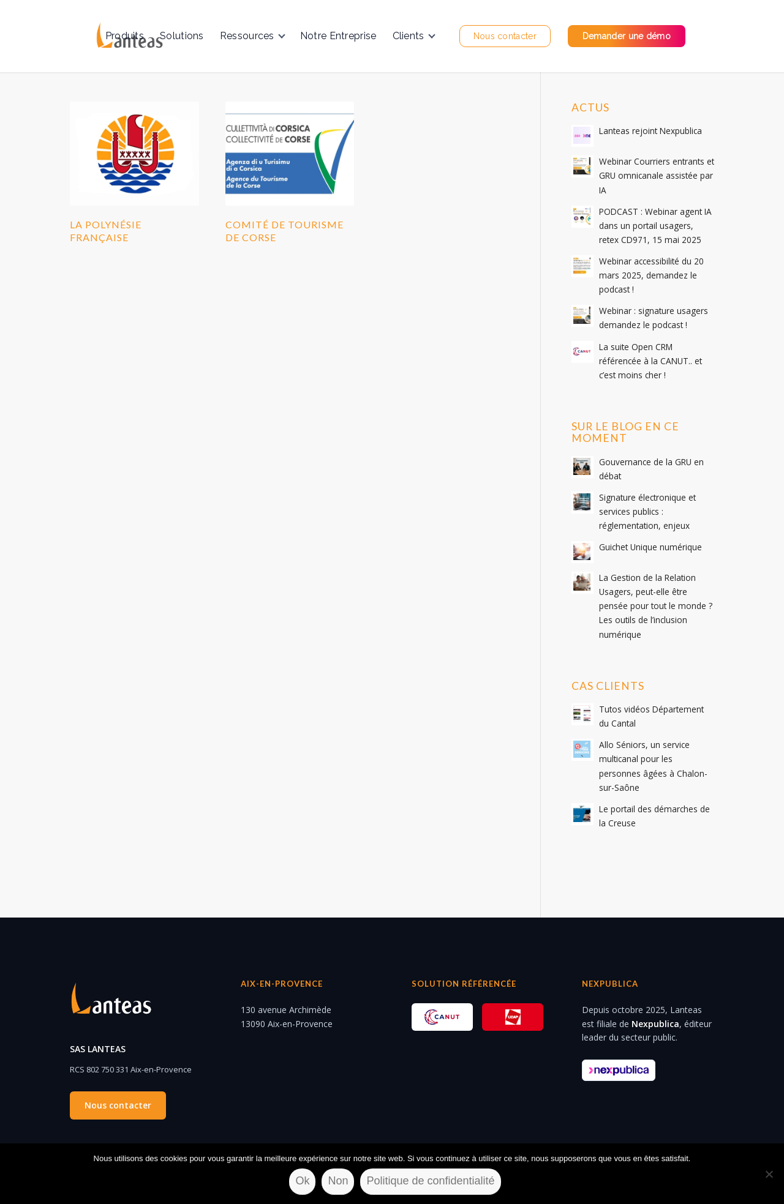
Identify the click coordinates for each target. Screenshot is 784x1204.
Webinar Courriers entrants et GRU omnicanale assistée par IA (656, 175)
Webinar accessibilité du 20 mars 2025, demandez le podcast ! (651, 275)
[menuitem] (124, 36)
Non (338, 1181)
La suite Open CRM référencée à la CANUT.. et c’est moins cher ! (650, 361)
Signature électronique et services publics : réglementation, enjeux (647, 511)
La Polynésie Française (105, 231)
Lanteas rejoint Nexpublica (650, 130)
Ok (302, 1181)
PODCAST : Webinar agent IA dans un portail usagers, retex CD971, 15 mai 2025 (655, 225)
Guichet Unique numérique (650, 547)
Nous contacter (118, 1105)
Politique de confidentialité (430, 1181)
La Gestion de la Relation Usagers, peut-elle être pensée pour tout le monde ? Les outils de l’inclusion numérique (655, 606)
